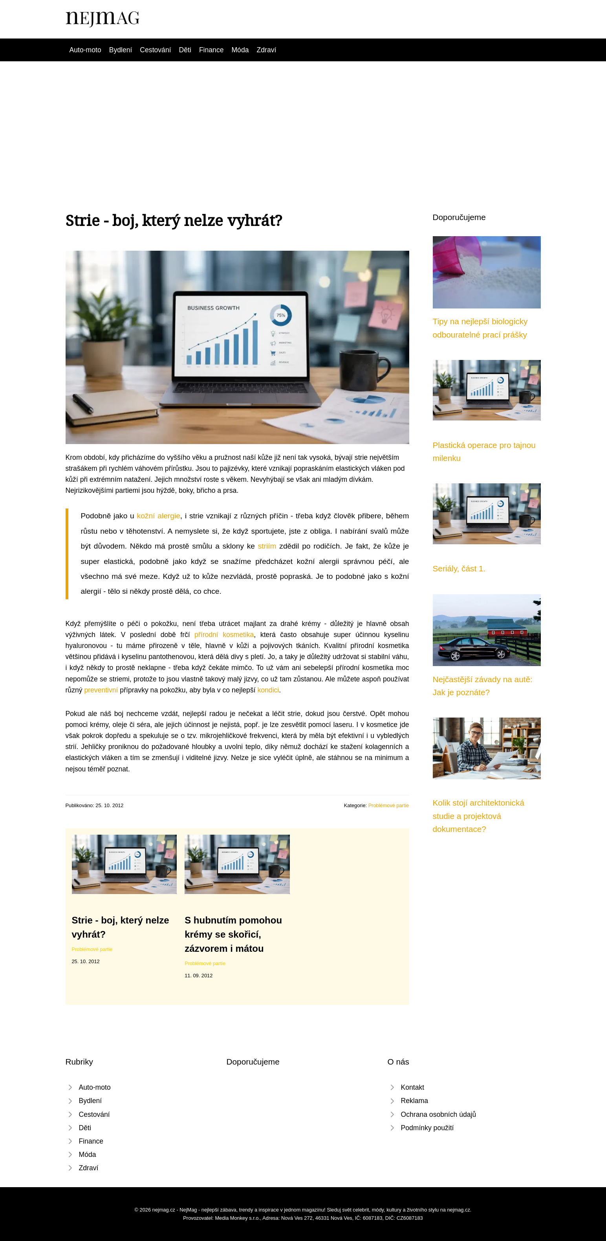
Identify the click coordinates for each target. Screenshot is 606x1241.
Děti (185, 50)
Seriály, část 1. (459, 568)
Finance (211, 50)
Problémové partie (388, 805)
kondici (268, 690)
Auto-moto (85, 50)
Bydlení (120, 50)
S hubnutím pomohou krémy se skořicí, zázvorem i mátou (233, 934)
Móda (240, 50)
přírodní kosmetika (224, 635)
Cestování (155, 50)
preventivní (101, 690)
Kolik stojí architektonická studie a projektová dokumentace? (479, 815)
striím (267, 546)
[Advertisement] (303, 120)
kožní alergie (158, 516)
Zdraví (266, 50)
